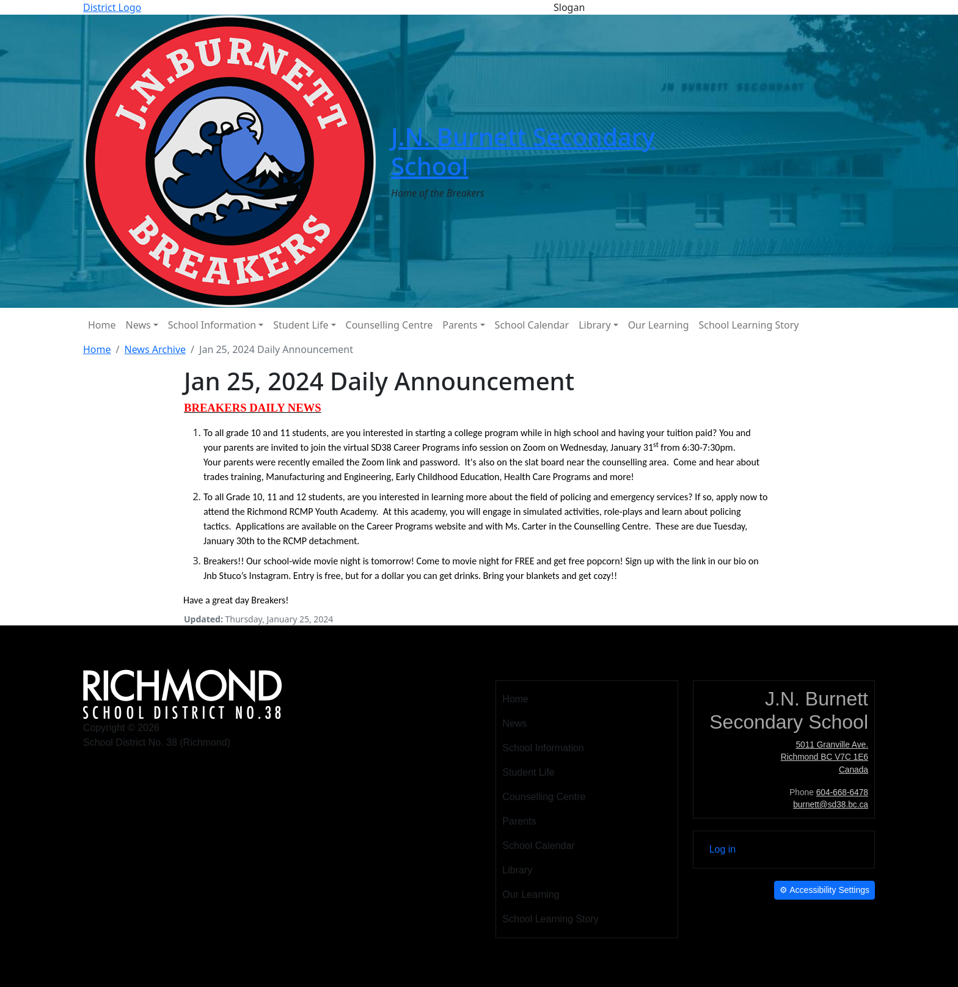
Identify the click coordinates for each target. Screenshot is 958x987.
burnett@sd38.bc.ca (830, 804)
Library (594, 325)
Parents (459, 325)
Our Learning (658, 325)
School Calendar (532, 325)
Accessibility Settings (824, 890)
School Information (212, 325)
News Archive (155, 349)
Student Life (300, 325)
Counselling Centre (389, 325)
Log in (722, 849)
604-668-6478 (842, 792)
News (138, 325)
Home (102, 325)
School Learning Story (749, 325)
